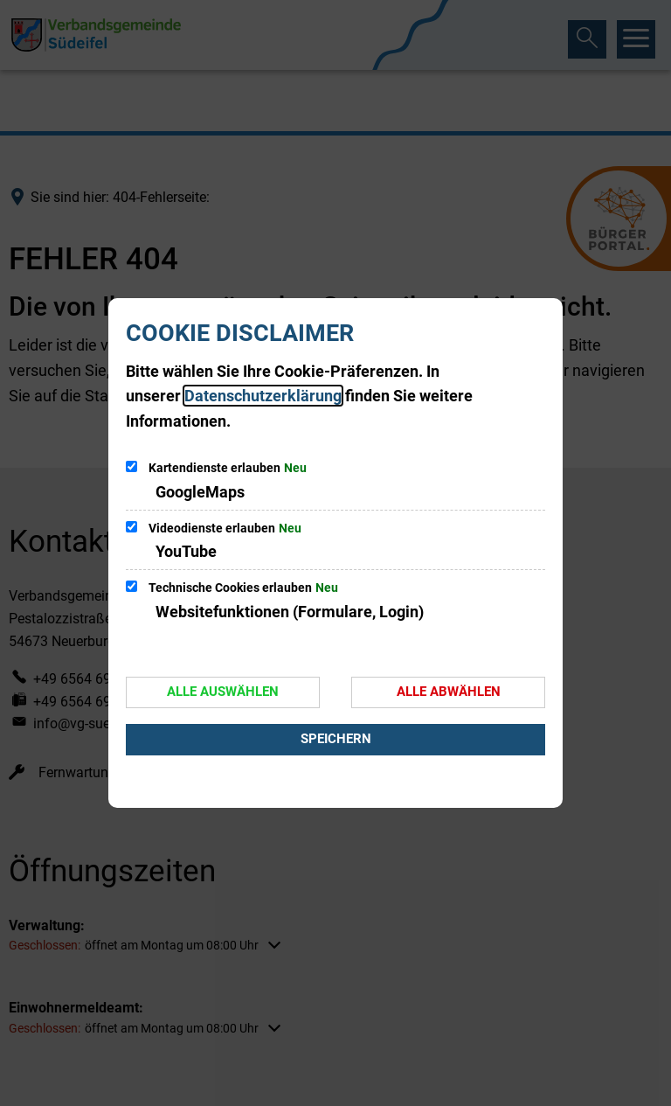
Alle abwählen (449, 691)
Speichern (336, 739)
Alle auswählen (223, 691)
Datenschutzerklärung (263, 395)
